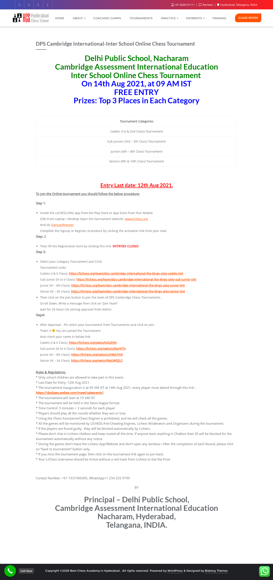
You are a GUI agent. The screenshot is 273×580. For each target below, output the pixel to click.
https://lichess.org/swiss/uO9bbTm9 (97, 355)
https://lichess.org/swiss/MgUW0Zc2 (97, 360)
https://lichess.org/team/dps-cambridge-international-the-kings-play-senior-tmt (128, 291)
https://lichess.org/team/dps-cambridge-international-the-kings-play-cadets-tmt (126, 273)
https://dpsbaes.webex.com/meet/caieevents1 (70, 393)
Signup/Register (62, 225)
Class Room (248, 17)
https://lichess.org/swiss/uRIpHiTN (101, 349)
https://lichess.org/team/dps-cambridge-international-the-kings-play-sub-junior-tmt (136, 279)
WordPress (175, 570)
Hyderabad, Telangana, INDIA (237, 5)
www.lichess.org (136, 219)
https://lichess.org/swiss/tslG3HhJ (93, 343)
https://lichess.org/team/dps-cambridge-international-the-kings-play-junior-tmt (128, 285)
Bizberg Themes (216, 570)
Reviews (206, 5)
